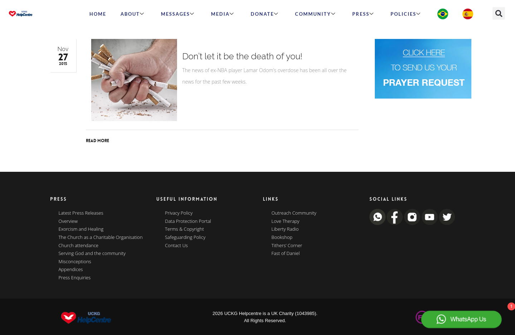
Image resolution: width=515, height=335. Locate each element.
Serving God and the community (92, 253)
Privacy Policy (178, 213)
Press (363, 14)
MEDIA (222, 14)
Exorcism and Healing (81, 229)
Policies (406, 14)
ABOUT (132, 14)
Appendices (71, 269)
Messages (178, 14)
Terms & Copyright (184, 229)
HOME (97, 14)
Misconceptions (75, 262)
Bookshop (282, 237)
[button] (498, 13)
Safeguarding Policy (185, 237)
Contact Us (176, 246)
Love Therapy (285, 221)
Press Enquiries (75, 278)
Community (315, 14)
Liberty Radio (285, 229)
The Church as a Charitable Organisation (101, 237)
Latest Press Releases (81, 213)
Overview (68, 221)
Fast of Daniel (285, 253)
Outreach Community (294, 213)
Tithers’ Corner (286, 246)
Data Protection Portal (188, 221)
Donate (265, 14)
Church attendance (79, 246)
